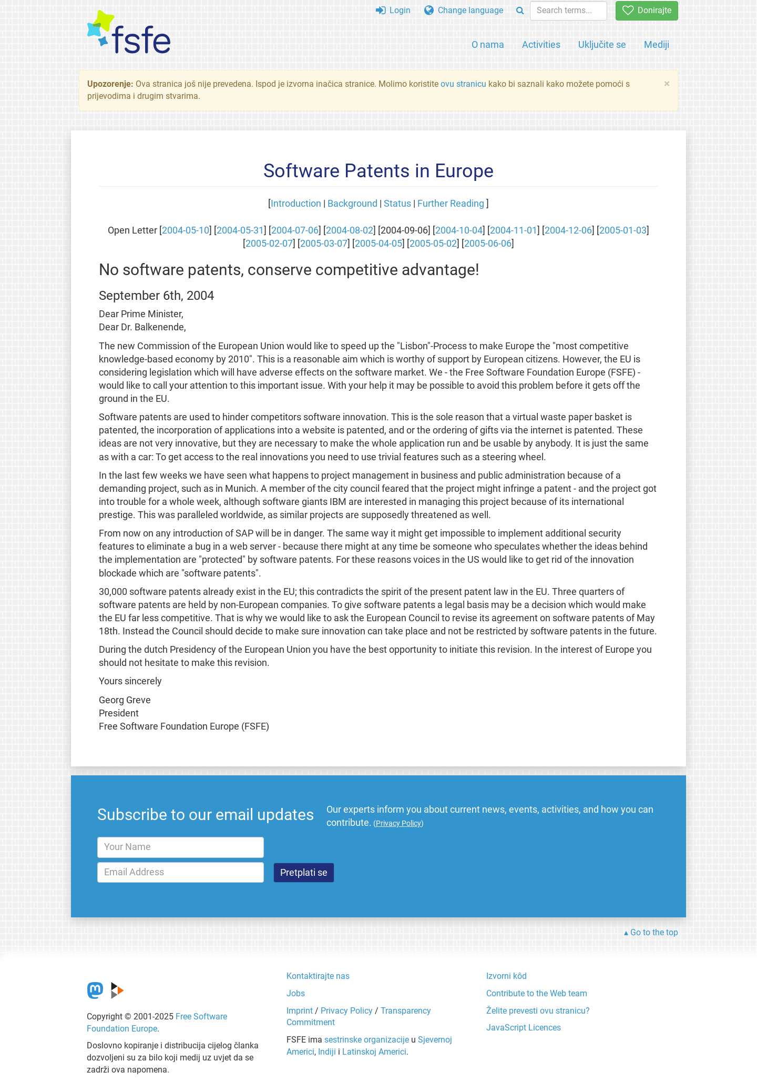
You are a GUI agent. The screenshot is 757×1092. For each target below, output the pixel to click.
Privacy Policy (347, 1011)
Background (352, 203)
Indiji (327, 1052)
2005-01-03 (623, 230)
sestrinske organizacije (366, 1040)
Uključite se (602, 44)
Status (397, 203)
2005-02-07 (269, 243)
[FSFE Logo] (128, 32)
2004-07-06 (295, 230)
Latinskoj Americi (374, 1052)
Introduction (296, 203)
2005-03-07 (323, 243)
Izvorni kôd (506, 976)
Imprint (300, 1011)
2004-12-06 (568, 230)
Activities (541, 44)
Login (393, 10)
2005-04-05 (378, 243)
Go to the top (654, 932)
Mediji (656, 44)
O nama (488, 44)
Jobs (296, 993)
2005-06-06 (488, 243)
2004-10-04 (459, 230)
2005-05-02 (433, 243)
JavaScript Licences (523, 1028)
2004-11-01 (513, 230)
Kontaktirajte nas (318, 976)
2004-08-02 (349, 230)
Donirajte (646, 10)
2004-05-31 (240, 230)
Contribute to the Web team (536, 993)
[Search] (520, 11)
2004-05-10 (185, 230)
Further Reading (450, 203)
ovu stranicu (463, 84)
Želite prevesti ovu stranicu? (538, 1011)
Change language (463, 10)
